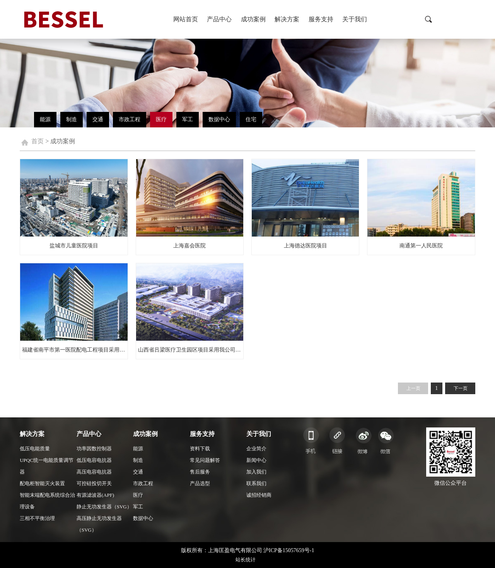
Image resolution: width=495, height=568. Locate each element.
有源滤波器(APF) (95, 495)
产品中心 (219, 19)
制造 (71, 119)
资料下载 (200, 448)
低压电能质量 (35, 448)
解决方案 (287, 19)
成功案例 (253, 19)
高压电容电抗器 (94, 472)
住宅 (251, 119)
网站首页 (185, 19)
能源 (45, 119)
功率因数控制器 (94, 448)
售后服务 (200, 472)
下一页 (461, 388)
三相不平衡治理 (37, 518)
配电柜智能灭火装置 (42, 483)
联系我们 (256, 483)
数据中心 (219, 119)
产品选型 (200, 483)
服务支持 (321, 19)
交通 (97, 119)
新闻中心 (256, 460)
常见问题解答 (205, 460)
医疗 (161, 119)
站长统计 (246, 560)
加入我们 (256, 472)
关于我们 (354, 19)
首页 (37, 141)
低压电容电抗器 (94, 460)
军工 (187, 119)
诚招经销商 (258, 495)
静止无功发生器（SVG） (104, 507)
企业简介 (256, 448)
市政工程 (129, 119)
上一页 (413, 388)
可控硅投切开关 (94, 483)
